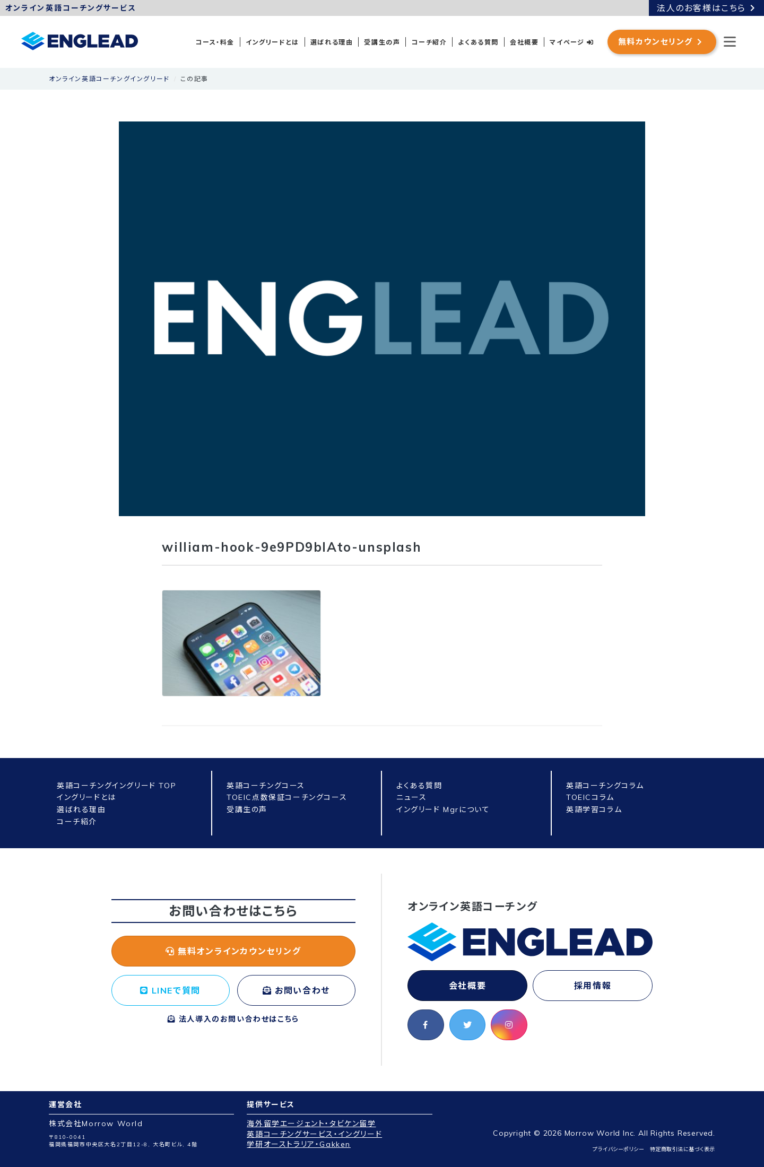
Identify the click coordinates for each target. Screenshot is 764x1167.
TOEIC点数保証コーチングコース (287, 797)
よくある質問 (478, 42)
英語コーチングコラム (605, 785)
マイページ (572, 42)
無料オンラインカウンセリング (233, 951)
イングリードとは (272, 42)
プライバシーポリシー (618, 1149)
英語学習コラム (594, 809)
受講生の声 (382, 42)
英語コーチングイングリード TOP (116, 785)
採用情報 (592, 985)
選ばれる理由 (331, 42)
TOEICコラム (590, 797)
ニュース (411, 797)
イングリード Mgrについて (443, 809)
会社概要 (524, 42)
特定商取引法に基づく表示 (682, 1149)
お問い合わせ (296, 990)
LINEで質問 (170, 990)
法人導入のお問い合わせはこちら (233, 1019)
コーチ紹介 (429, 42)
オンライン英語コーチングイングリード (109, 79)
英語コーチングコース (266, 785)
